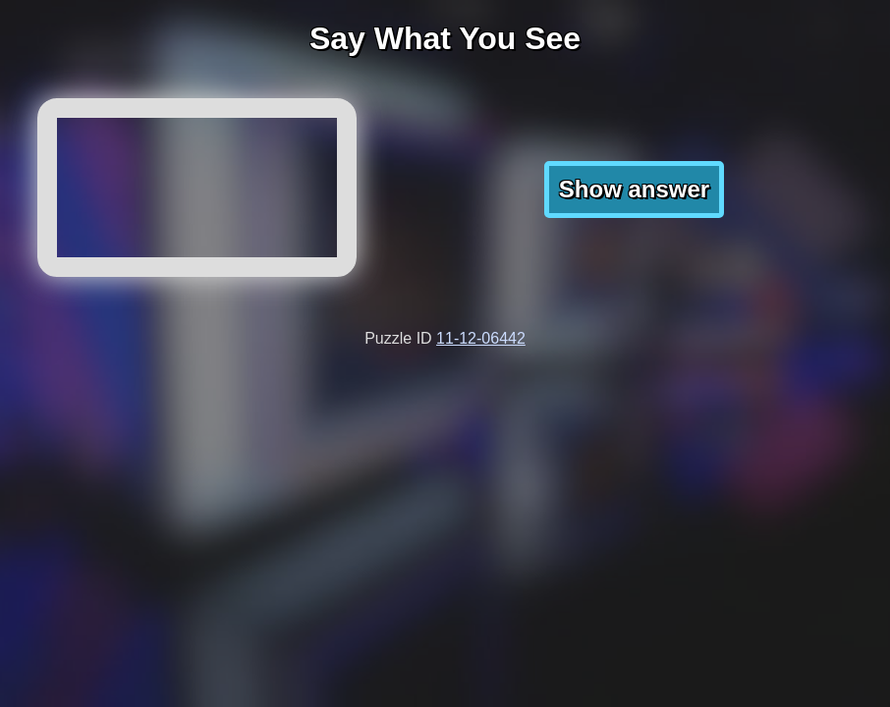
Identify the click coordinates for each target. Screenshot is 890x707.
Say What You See (445, 38)
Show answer (634, 189)
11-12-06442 (481, 338)
